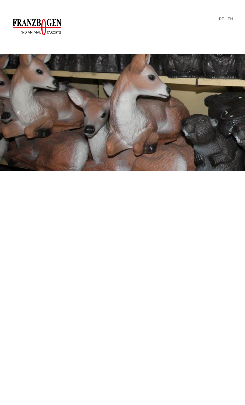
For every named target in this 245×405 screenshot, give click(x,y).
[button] (18, 112)
